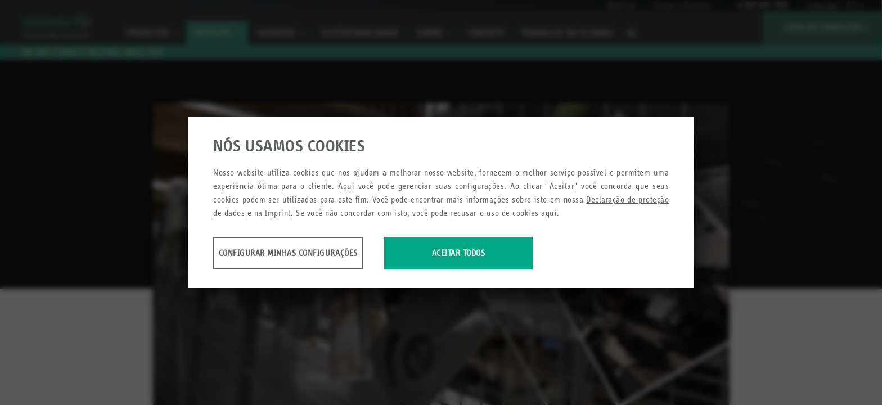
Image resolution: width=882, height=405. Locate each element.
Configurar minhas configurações (301, 254)
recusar (463, 214)
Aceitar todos (504, 254)
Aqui (346, 187)
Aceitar (562, 187)
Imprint (278, 214)
